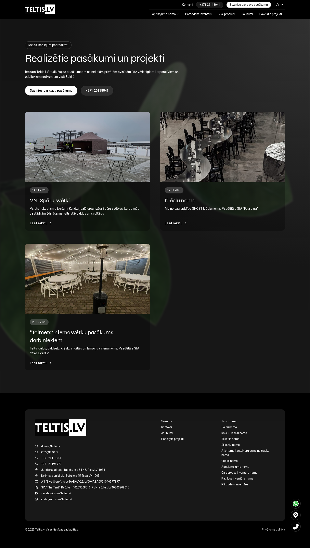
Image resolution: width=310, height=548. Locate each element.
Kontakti (187, 5)
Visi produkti (227, 14)
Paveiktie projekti (270, 14)
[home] (40, 9)
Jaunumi (247, 14)
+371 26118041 (209, 5)
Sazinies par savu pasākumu (249, 5)
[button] (279, 5)
